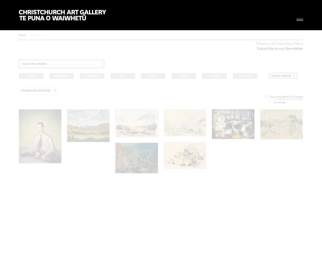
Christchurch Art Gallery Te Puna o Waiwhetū (62, 15)
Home (22, 35)
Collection (36, 35)
